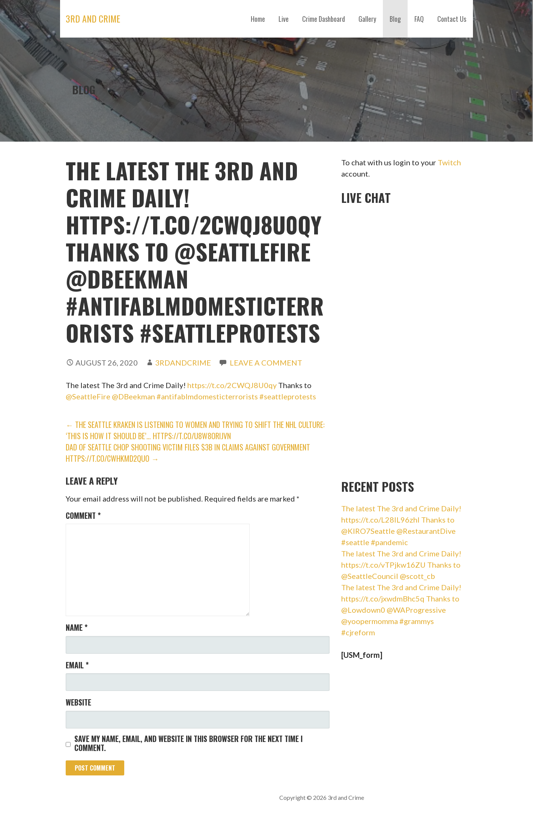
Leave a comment (266, 362)
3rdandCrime (183, 362)
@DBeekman (133, 396)
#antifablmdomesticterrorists (207, 396)
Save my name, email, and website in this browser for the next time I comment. (188, 743)
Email (77, 665)
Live (284, 19)
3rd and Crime (93, 18)
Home (258, 19)
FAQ (419, 19)
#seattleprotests (287, 396)
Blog (395, 19)
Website (78, 702)
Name (76, 627)
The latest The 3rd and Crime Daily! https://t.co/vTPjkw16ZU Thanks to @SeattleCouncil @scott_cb (401, 564)
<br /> (397, 339)
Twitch (449, 162)
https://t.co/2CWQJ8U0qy (232, 385)
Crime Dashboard (323, 19)
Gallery (367, 19)
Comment (83, 515)
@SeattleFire (88, 396)
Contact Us (451, 19)
